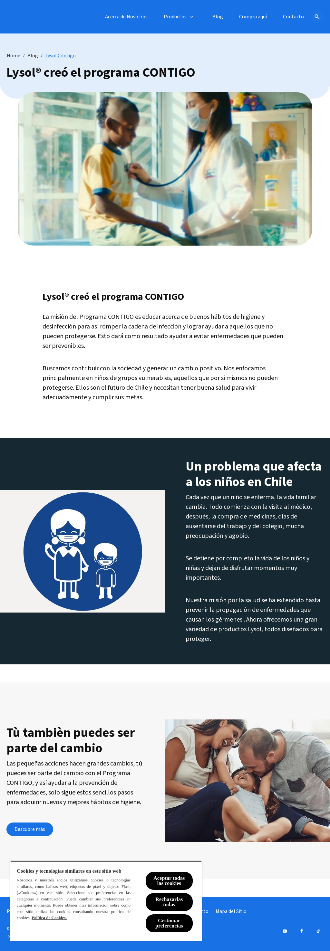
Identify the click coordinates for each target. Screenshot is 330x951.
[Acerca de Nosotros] (126, 17)
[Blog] (217, 17)
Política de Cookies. (49, 917)
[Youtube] (285, 931)
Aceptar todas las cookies (169, 880)
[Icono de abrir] (317, 16)
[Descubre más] (29, 829)
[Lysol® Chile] (23, 16)
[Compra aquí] (253, 17)
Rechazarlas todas (169, 902)
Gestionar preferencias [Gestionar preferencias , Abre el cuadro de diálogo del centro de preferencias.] (169, 923)
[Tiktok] (318, 931)
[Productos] (175, 17)
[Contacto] (293, 17)
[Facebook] (301, 931)
